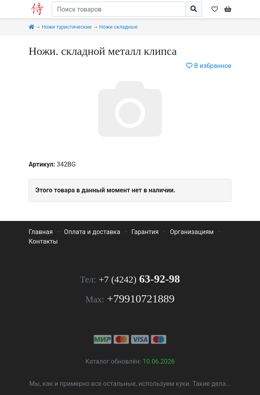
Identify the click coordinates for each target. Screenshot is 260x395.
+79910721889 (141, 298)
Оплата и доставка (92, 232)
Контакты (43, 241)
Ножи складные (118, 27)
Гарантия (145, 232)
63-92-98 (139, 279)
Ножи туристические (66, 27)
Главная (41, 232)
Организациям (191, 232)
